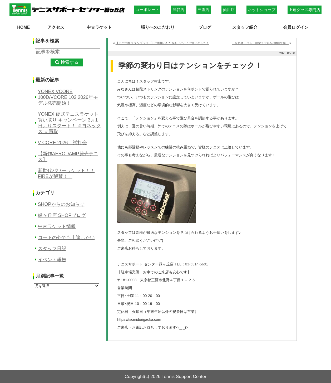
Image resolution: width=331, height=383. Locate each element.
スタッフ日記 (52, 248)
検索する (69, 62)
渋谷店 (178, 9)
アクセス (55, 27)
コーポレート (147, 9)
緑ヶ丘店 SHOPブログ (62, 215)
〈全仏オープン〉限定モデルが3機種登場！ (260, 42)
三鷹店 (203, 9)
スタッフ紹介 (244, 27)
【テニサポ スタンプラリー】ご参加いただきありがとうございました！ (162, 42)
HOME (23, 27)
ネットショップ (261, 9)
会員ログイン (296, 27)
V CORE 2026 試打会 (62, 142)
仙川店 (229, 9)
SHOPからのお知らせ (61, 204)
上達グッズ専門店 (304, 9)
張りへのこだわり (158, 27)
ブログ (205, 27)
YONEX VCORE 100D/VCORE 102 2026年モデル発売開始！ (68, 97)
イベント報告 (52, 259)
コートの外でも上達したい (66, 237)
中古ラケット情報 (57, 226)
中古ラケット (99, 27)
